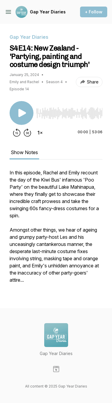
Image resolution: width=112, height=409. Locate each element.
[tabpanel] (56, 229)
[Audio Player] (69, 111)
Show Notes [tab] (24, 152)
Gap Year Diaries (48, 11)
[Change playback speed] (40, 132)
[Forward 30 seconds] (27, 132)
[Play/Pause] (21, 113)
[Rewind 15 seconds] (17, 132)
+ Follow (93, 11)
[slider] (69, 113)
